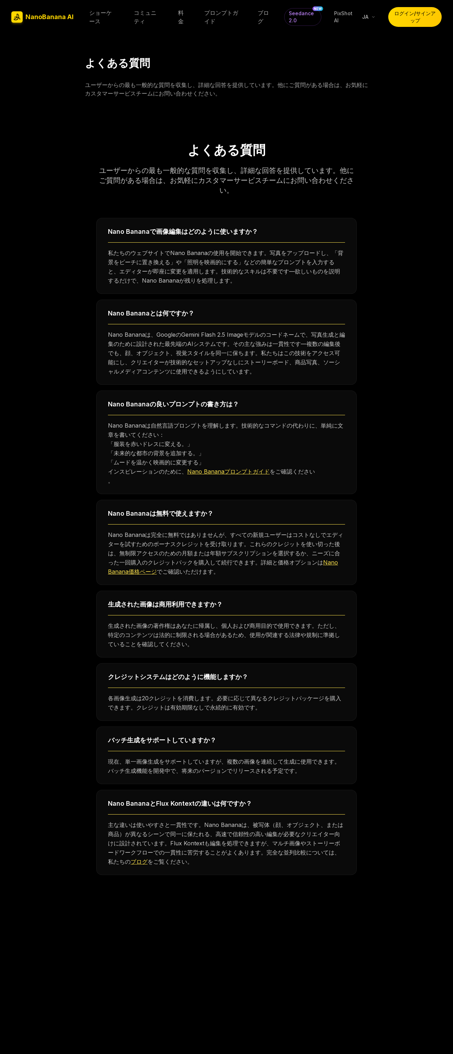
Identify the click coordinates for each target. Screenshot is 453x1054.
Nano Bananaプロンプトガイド (228, 471)
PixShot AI (343, 16)
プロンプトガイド (221, 17)
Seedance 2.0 (305, 15)
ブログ (263, 17)
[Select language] (369, 17)
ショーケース (100, 17)
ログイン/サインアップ (415, 16)
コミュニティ (145, 17)
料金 (181, 17)
